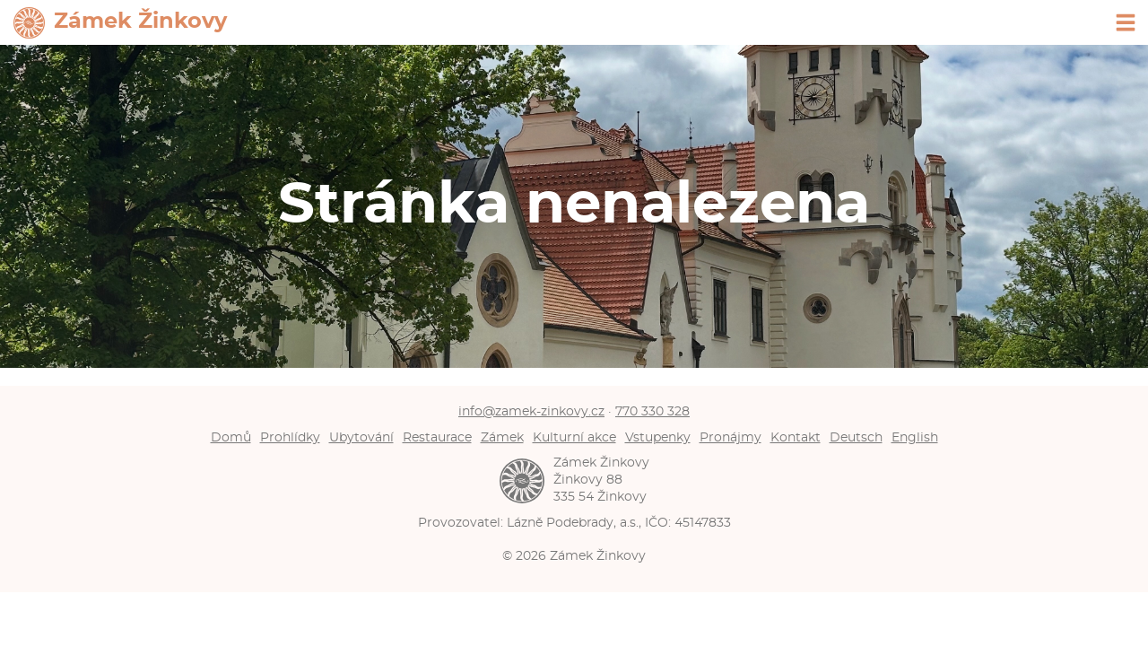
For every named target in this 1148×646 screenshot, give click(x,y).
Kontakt (795, 437)
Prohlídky (290, 437)
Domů (231, 437)
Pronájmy (730, 437)
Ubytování (361, 437)
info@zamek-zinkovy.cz (531, 411)
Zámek (502, 437)
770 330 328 (652, 411)
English (914, 437)
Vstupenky (658, 437)
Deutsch (856, 437)
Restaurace (437, 437)
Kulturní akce (574, 437)
